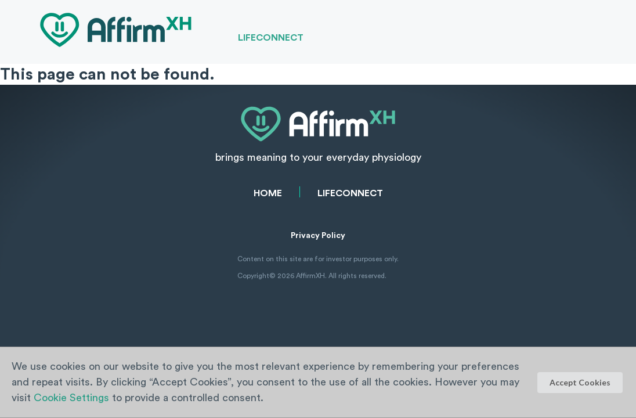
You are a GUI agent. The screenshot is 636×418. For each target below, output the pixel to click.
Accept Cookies (580, 382)
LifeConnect (270, 37)
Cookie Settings (71, 397)
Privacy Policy (318, 236)
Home (268, 193)
